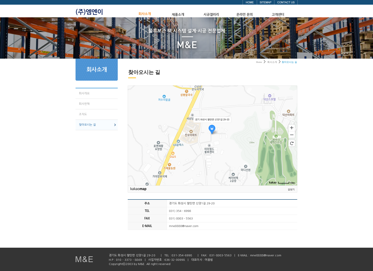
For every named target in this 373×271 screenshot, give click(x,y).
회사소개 (144, 14)
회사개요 (84, 93)
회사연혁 (84, 103)
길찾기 (291, 189)
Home (259, 62)
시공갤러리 (211, 14)
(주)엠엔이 (89, 12)
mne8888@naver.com (265, 255)
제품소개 (178, 14)
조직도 (83, 114)
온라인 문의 (244, 14)
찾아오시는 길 (87, 124)
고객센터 (278, 14)
